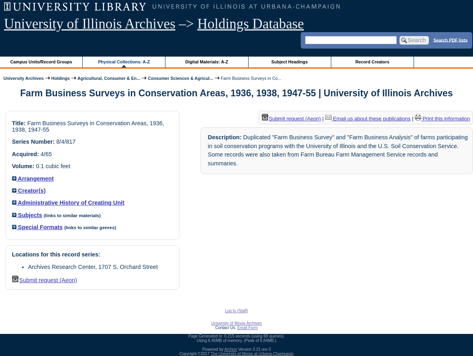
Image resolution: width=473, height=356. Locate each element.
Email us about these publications (368, 119)
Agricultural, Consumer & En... (108, 78)
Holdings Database (251, 24)
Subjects (27, 215)
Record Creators (372, 61)
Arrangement (33, 178)
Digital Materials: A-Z (206, 61)
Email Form (247, 327)
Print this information (442, 119)
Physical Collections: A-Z (124, 61)
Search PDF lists (450, 39)
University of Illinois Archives (89, 24)
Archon (230, 349)
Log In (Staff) (236, 311)
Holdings (60, 78)
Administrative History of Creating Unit (68, 202)
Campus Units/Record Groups (41, 61)
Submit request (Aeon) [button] (44, 280)
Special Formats (37, 227)
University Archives (23, 78)
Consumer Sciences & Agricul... (180, 78)
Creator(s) (29, 190)
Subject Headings (289, 61)
